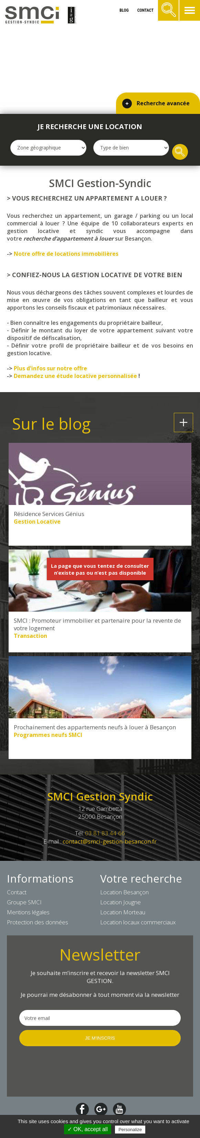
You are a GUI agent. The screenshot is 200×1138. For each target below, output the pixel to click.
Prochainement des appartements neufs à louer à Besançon (95, 727)
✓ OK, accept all (87, 1129)
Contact (17, 892)
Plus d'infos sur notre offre (50, 368)
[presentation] (71, 1070)
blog (123, 10)
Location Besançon (124, 892)
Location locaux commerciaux (138, 922)
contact (145, 10)
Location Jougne (120, 902)
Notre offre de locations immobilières (66, 253)
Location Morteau (122, 912)
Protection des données (37, 922)
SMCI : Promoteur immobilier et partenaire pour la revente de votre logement (97, 624)
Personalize (130, 1129)
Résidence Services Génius (49, 514)
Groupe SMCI (24, 902)
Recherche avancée (163, 103)
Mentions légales (28, 912)
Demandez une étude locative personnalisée (75, 376)
